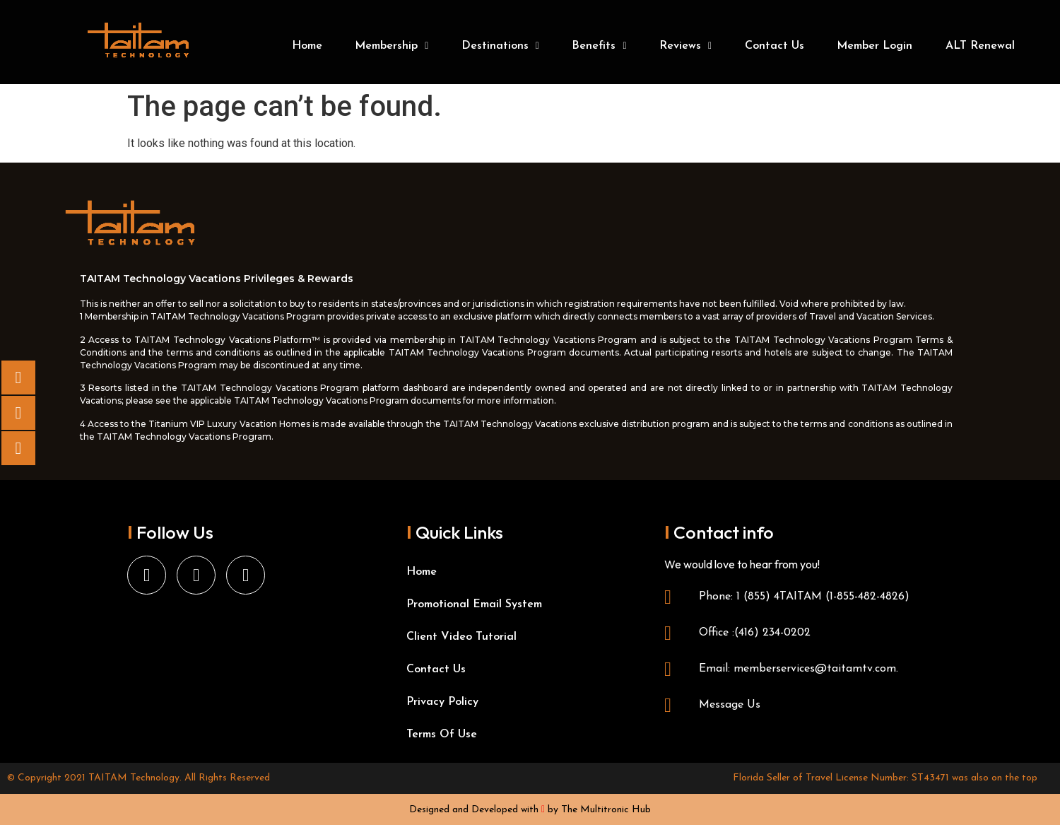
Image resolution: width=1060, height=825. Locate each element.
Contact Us (774, 46)
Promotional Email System (474, 604)
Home (307, 46)
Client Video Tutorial (461, 637)
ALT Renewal (980, 46)
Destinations (500, 46)
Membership (391, 46)
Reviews (685, 46)
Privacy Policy (442, 702)
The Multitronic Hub (606, 809)
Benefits (599, 46)
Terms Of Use (441, 734)
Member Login (874, 46)
